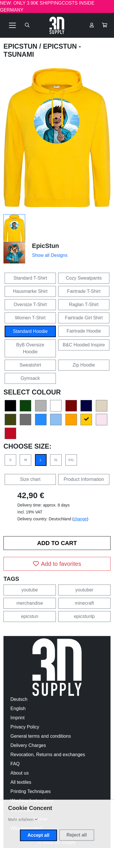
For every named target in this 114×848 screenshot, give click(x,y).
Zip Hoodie (84, 365)
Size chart (30, 479)
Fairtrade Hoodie (84, 331)
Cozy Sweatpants (84, 278)
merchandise (29, 603)
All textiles (20, 782)
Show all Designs (50, 255)
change (80, 519)
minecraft (84, 603)
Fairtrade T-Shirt (83, 291)
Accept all (38, 835)
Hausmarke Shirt (30, 291)
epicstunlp (84, 616)
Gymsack (30, 378)
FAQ (15, 763)
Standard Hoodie (30, 331)
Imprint (17, 717)
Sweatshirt (30, 365)
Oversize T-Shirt (30, 304)
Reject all (77, 834)
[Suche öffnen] (27, 25)
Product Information (84, 479)
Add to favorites (57, 564)
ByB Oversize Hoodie (30, 348)
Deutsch (18, 699)
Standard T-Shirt (30, 278)
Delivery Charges (28, 745)
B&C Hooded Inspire (84, 344)
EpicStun (21, 46)
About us (19, 773)
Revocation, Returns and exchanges (47, 754)
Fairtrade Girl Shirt (84, 317)
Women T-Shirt (30, 317)
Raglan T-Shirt (84, 304)
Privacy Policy (24, 726)
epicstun (29, 616)
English (17, 708)
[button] (104, 25)
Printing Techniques (30, 791)
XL (56, 460)
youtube (29, 589)
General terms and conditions (40, 736)
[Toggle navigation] (12, 25)
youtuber (84, 589)
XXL (71, 460)
